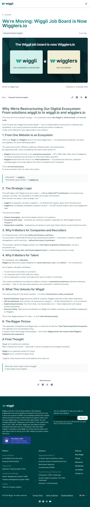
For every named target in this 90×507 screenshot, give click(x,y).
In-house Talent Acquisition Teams (51, 458)
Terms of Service (52, 495)
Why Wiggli (79, 455)
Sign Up (82, 418)
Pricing (77, 458)
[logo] (8, 3)
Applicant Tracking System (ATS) (14, 469)
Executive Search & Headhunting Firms (52, 461)
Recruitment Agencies (46, 464)
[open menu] (86, 4)
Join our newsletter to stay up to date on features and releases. (68, 412)
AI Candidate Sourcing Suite (12, 458)
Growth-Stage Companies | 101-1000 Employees (52, 479)
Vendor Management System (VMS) (15, 476)
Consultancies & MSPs (47, 467)
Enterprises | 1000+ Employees (50, 475)
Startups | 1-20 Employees (48, 483)
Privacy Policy (38, 495)
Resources (79, 462)
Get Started (79, 466)
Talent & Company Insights (11, 487)
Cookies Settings (67, 495)
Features (78, 451)
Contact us (79, 473)
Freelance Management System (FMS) (15, 479)
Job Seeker (79, 470)
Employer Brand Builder (10, 461)
